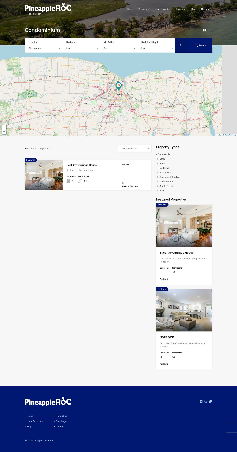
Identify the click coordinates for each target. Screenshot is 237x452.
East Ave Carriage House (82, 164)
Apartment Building (169, 177)
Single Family (166, 186)
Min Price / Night (149, 42)
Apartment (165, 172)
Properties (143, 9)
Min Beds (70, 42)
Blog (193, 9)
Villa (161, 190)
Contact (205, 9)
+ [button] (4, 127)
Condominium (166, 181)
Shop (162, 163)
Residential (164, 168)
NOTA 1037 (167, 337)
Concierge (180, 9)
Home (130, 9)
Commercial (164, 154)
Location (33, 42)
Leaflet (218, 135)
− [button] (4, 132)
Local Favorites (162, 9)
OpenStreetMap (230, 135)
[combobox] (43, 48)
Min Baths (109, 42)
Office (162, 159)
